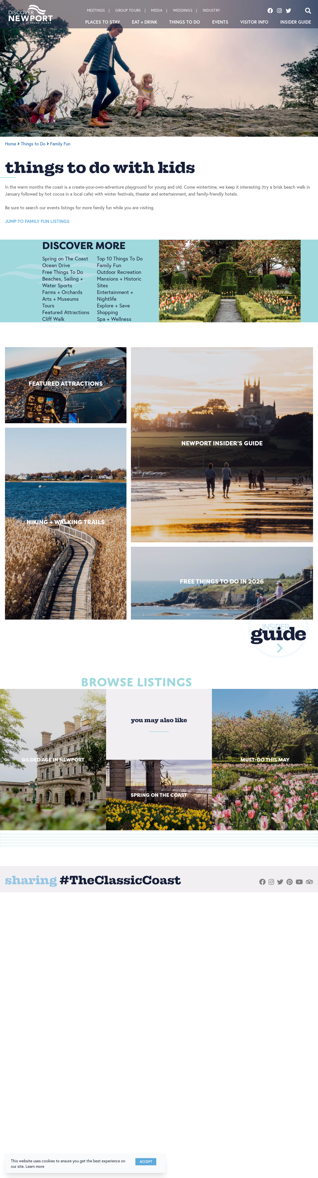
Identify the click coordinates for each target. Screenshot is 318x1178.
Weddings (182, 10)
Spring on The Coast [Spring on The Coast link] (65, 258)
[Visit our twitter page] (288, 10)
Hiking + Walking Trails (66, 522)
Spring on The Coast (159, 795)
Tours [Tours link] (48, 305)
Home (12, 144)
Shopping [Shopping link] (107, 312)
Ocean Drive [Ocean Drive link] (56, 265)
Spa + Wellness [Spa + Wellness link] (114, 319)
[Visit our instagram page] (279, 10)
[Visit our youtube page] (299, 882)
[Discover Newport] (31, 14)
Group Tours (128, 10)
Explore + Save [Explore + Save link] (113, 305)
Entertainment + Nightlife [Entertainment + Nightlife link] (115, 295)
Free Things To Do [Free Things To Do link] (62, 272)
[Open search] (308, 11)
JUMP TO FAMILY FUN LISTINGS (37, 221)
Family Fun (60, 144)
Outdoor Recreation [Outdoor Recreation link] (119, 272)
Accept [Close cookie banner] (146, 1161)
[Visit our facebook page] (270, 10)
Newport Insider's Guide (222, 443)
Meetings (96, 10)
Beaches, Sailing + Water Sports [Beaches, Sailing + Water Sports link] (62, 282)
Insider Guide (295, 22)
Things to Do (184, 22)
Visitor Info (254, 22)
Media (156, 10)
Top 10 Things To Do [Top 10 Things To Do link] (120, 258)
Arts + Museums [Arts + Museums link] (60, 298)
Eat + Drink (144, 22)
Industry (211, 10)
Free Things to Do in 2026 (222, 581)
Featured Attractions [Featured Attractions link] (65, 312)
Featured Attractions (66, 383)
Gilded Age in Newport (53, 759)
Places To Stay (102, 22)
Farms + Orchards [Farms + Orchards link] (62, 292)
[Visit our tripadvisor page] (309, 882)
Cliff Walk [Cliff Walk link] (53, 319)
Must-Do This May (265, 759)
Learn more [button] (35, 1166)
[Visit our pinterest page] (289, 882)
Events (220, 22)
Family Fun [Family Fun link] (109, 265)
